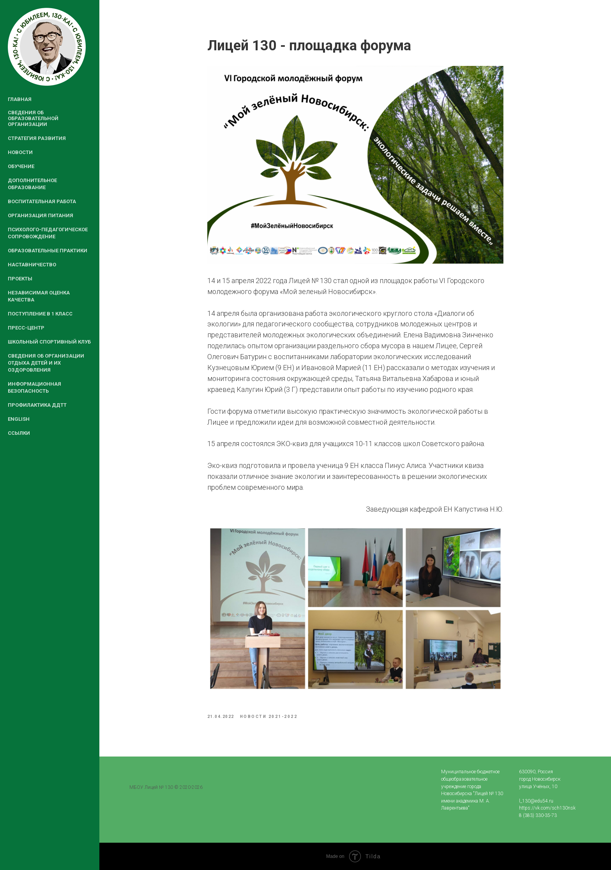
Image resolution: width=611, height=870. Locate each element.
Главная (20, 99)
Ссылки (19, 433)
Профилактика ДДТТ (37, 405)
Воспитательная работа (42, 201)
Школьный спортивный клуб (49, 342)
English (19, 419)
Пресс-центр (26, 328)
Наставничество (32, 265)
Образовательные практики (47, 250)
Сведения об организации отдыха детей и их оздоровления (46, 363)
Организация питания (40, 215)
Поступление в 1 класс (40, 314)
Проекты (20, 279)
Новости (20, 152)
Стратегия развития (37, 138)
